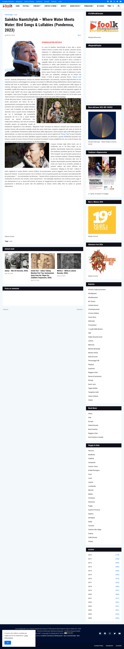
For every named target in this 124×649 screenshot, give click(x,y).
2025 (103, 614)
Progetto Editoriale (8, 1)
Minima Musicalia (94, 349)
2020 (103, 594)
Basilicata (91, 454)
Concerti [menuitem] (36, 6)
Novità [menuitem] (63, 6)
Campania (91, 462)
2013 (103, 567)
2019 (103, 590)
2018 (103, 586)
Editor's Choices (29, 1)
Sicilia (90, 522)
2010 (103, 555)
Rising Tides (65, 134)
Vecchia (79, 309)
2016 (103, 579)
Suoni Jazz (92, 384)
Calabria (91, 458)
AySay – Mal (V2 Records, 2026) (16, 271)
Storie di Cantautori (95, 376)
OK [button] (8, 643)
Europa (90, 421)
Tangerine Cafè (93, 392)
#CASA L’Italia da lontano (97, 289)
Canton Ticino (93, 466)
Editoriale (91, 321)
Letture (90, 341)
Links (60, 1)
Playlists (91, 364)
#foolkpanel (92, 293)
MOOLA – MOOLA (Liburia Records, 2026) (66, 272)
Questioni (91, 368)
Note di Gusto (93, 357)
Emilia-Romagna (94, 470)
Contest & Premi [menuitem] (50, 6)
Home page (9, 14)
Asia (15, 14)
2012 (103, 563)
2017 (103, 582)
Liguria (90, 482)
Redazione (19, 1)
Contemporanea (93, 309)
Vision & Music (93, 396)
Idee (89, 333)
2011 (103, 559)
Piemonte (91, 502)
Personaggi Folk (93, 360)
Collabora (39, 1)
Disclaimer (109, 646)
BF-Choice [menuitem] (100, 6)
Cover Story (92, 317)
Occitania (91, 498)
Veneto (90, 541)
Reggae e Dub (93, 372)
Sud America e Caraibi (95, 437)
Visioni (90, 400)
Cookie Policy (98, 646)
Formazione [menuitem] (88, 6)
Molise (90, 494)
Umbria (90, 533)
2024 (103, 610)
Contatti (46, 1)
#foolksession (93, 297)
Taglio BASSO (93, 388)
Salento (90, 514)
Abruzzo (91, 450)
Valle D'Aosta (92, 537)
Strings (90, 380)
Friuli (90, 474)
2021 (103, 598)
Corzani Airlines (93, 313)
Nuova (6, 309)
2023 (103, 606)
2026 (103, 618)
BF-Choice (91, 301)
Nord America (93, 429)
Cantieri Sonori (93, 305)
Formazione (92, 325)
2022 (103, 602)
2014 (103, 571)
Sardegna (91, 518)
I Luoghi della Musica (95, 329)
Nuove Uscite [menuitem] (75, 6)
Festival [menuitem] (26, 6)
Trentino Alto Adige (94, 529)
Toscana (91, 526)
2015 (103, 575)
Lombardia (92, 486)
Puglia (90, 506)
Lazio (90, 478)
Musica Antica (93, 353)
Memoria (91, 345)
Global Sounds (93, 425)
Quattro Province (94, 510)
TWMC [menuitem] (109, 6)
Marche (90, 490)
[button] (113, 6)
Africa (90, 413)
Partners (53, 1)
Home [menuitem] (18, 6)
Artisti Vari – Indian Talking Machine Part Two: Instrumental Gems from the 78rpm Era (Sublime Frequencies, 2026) (42, 274)
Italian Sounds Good (95, 337)
